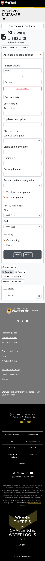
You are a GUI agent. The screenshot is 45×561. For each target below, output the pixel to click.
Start (6, 210)
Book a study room (10, 351)
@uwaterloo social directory (22, 477)
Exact (9, 245)
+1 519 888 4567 (24, 422)
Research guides (9, 332)
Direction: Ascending (12, 281)
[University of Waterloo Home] (8, 3)
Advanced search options (18, 55)
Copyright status (12, 169)
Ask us (5, 379)
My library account (10, 342)
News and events (9, 361)
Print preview (9, 267)
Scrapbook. (8, 288)
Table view (20, 272)
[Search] (22, 70)
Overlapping (12, 240)
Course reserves (9, 337)
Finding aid (9, 158)
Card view (8, 272)
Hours (5, 356)
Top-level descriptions (18, 192)
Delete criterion (22, 89)
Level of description (13, 135)
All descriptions (14, 197)
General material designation (19, 180)
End (5, 221)
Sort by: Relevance (11, 276)
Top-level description (14, 119)
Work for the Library (11, 369)
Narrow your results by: (22, 26)
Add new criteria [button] (12, 97)
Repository (9, 108)
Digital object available (15, 146)
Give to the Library (10, 374)
